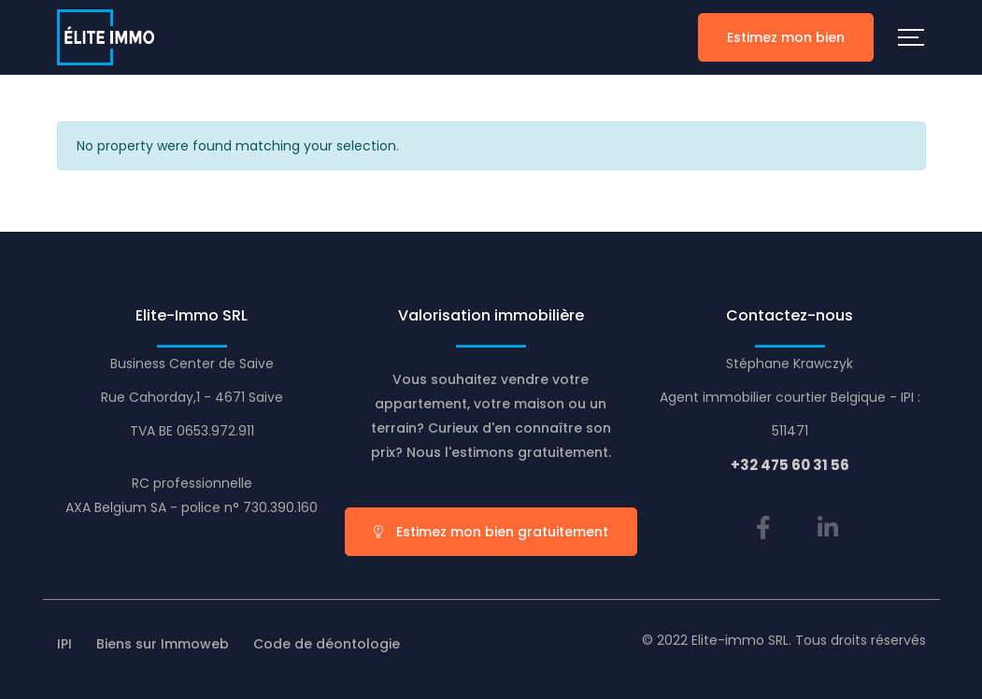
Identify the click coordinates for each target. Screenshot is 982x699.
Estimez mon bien (786, 37)
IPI (64, 644)
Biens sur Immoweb (162, 644)
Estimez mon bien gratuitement (491, 531)
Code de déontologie (326, 644)
